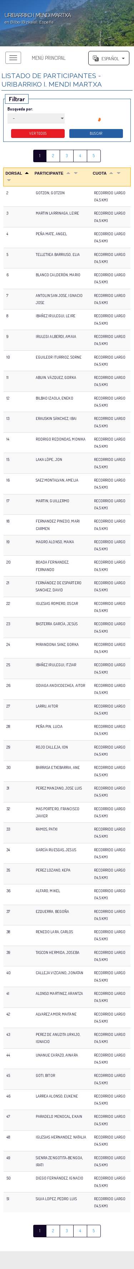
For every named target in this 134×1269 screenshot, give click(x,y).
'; (67, 23)
